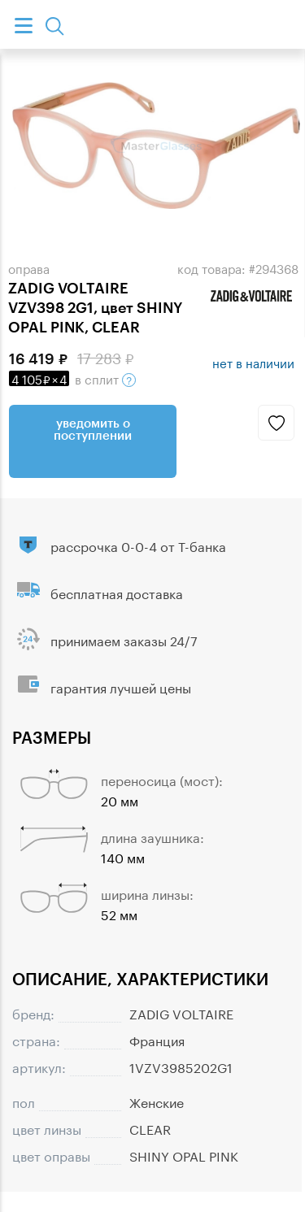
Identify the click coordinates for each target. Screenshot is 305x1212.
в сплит (72, 378)
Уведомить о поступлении (93, 428)
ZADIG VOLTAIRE (181, 1012)
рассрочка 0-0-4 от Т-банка (138, 545)
